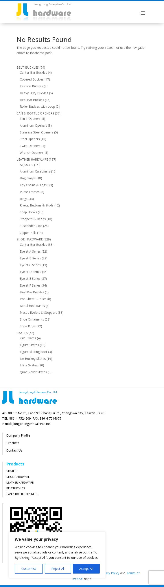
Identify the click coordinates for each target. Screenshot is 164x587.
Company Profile (18, 435)
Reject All (57, 568)
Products (12, 443)
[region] (57, 555)
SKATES (11, 471)
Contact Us (14, 450)
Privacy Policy (109, 573)
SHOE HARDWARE (18, 477)
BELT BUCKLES (15, 488)
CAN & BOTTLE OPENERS (22, 494)
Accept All (86, 568)
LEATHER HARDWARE (20, 482)
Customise (29, 568)
